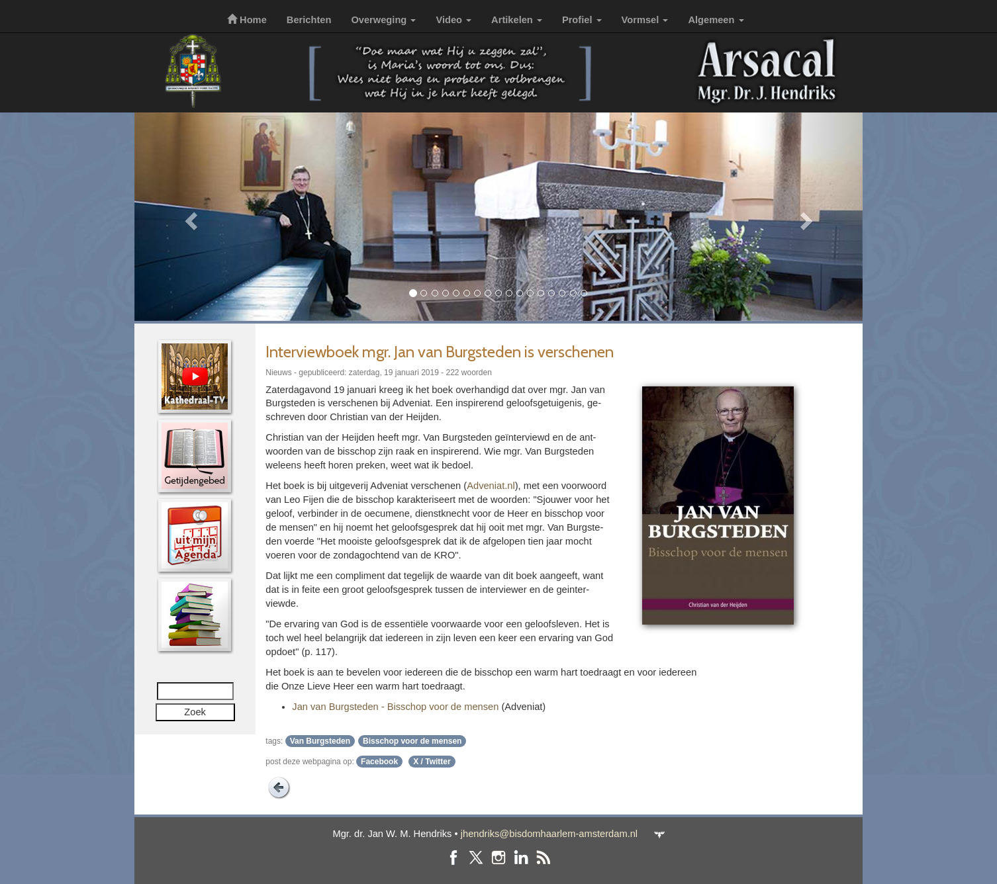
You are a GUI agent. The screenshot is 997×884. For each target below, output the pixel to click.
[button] (189, 216)
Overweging (383, 20)
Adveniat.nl (491, 485)
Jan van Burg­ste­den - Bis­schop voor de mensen (395, 706)
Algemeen (715, 20)
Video (453, 20)
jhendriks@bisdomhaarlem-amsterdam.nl (549, 833)
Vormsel (645, 20)
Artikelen (516, 20)
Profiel (582, 20)
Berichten (309, 20)
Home (247, 20)
